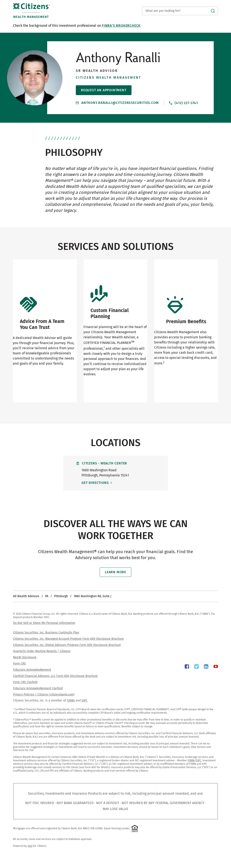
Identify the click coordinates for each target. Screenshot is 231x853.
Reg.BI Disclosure (25, 657)
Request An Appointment (103, 90)
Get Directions (100, 483)
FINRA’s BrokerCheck (121, 26)
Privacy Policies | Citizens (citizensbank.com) (44, 694)
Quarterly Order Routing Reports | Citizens (41, 651)
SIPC (85, 700)
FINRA (71, 700)
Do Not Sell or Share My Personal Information (44, 623)
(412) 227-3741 (183, 103)
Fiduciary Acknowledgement (32, 670)
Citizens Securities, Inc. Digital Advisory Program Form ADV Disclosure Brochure (67, 645)
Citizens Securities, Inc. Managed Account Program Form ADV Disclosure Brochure (68, 639)
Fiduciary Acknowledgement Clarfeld (38, 688)
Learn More (115, 572)
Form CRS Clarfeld (25, 682)
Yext (30, 845)
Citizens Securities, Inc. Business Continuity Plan (46, 632)
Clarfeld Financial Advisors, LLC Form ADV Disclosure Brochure (55, 676)
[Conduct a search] (180, 11)
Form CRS (19, 663)
